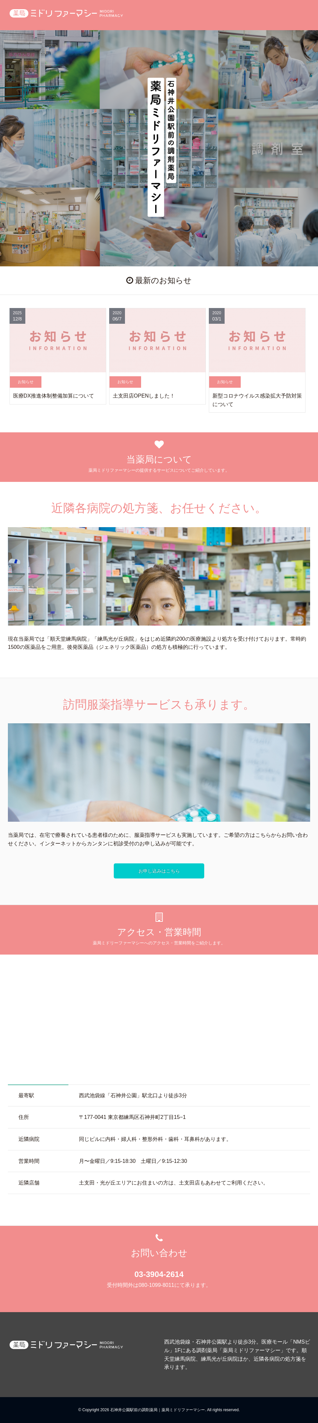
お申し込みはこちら (159, 871)
